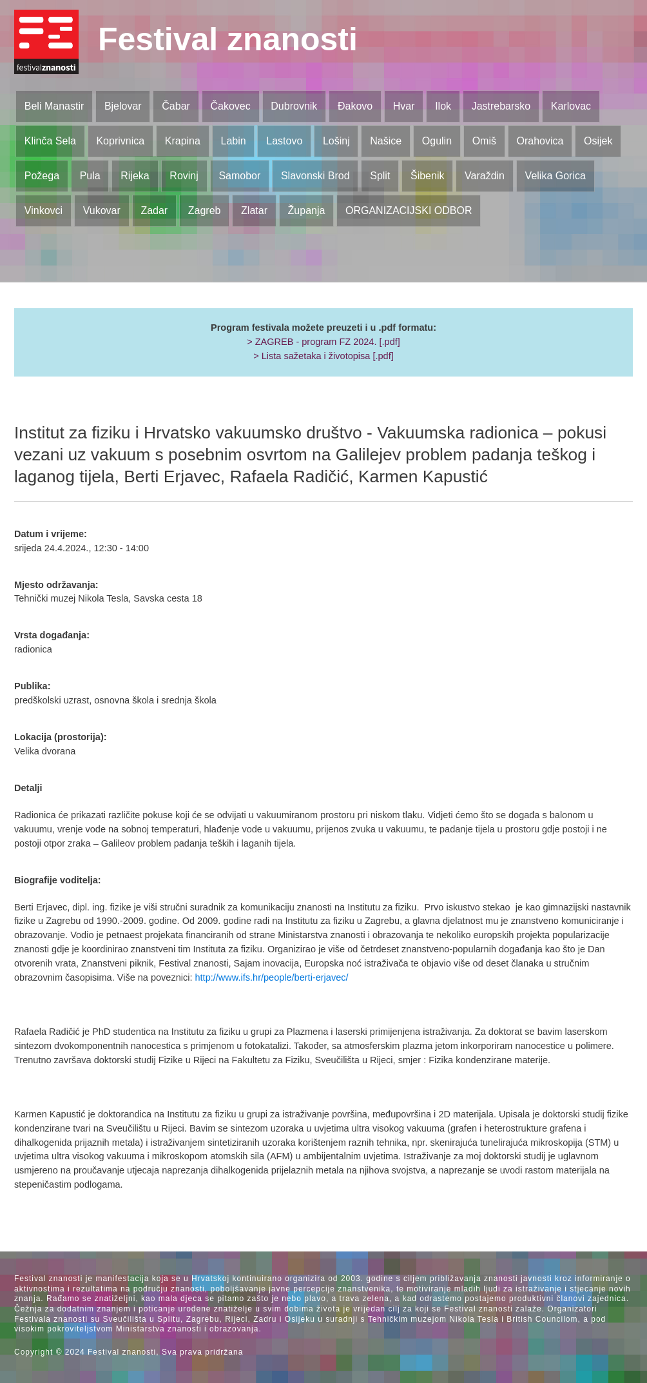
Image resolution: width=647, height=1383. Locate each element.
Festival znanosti (228, 39)
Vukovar (102, 210)
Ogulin (437, 140)
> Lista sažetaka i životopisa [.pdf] (323, 356)
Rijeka (135, 175)
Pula (90, 175)
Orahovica (540, 140)
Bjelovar (123, 106)
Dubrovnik (294, 106)
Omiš (484, 140)
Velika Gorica (555, 175)
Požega (41, 175)
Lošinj (336, 140)
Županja (306, 210)
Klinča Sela (50, 140)
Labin (233, 140)
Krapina (182, 140)
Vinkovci (43, 210)
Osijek (598, 140)
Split (380, 175)
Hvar (404, 106)
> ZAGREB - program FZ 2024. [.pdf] (323, 342)
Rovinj (183, 175)
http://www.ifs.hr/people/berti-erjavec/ (272, 977)
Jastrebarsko (501, 106)
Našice (385, 140)
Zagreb (204, 210)
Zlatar (254, 210)
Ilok (443, 106)
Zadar (154, 210)
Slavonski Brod (315, 175)
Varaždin (485, 175)
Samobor (239, 175)
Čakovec (230, 106)
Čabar (176, 106)
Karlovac (571, 106)
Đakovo (355, 106)
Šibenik (427, 175)
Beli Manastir (54, 106)
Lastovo (284, 140)
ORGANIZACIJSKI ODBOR (408, 210)
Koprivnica (120, 140)
